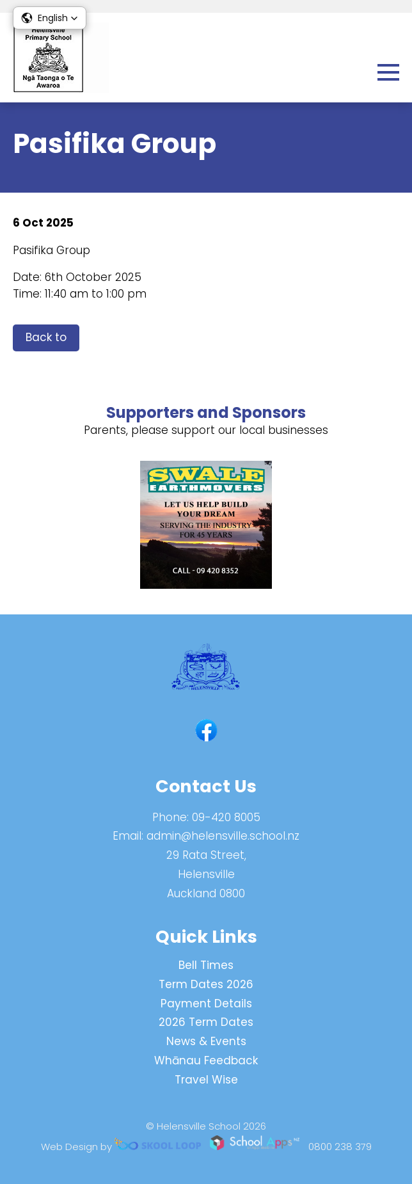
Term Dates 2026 (206, 984)
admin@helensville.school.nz (223, 836)
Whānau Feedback (206, 1060)
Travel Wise (206, 1079)
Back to (46, 337)
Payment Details (206, 1003)
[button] (49, 18)
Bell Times (206, 965)
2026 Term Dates (206, 1022)
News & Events (206, 1041)
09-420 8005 (226, 817)
